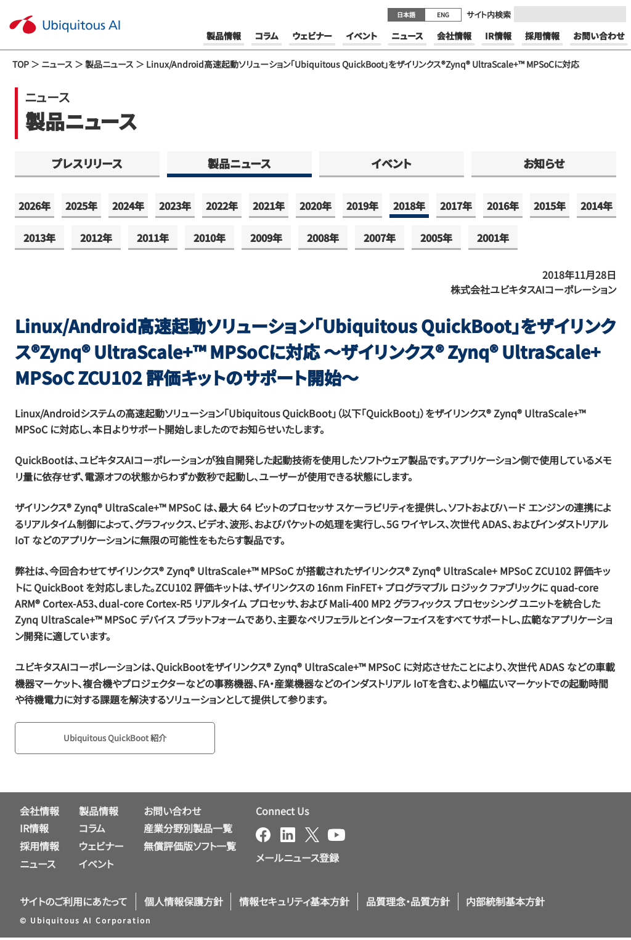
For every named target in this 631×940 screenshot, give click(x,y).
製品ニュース (109, 64)
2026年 (34, 205)
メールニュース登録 (297, 860)
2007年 (380, 237)
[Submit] (613, 14)
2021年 (269, 205)
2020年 (315, 205)
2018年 (409, 205)
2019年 (362, 205)
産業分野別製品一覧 (188, 830)
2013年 (39, 237)
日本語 (406, 14)
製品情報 (98, 813)
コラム (92, 830)
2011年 (153, 237)
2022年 (222, 205)
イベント (392, 163)
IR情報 (34, 830)
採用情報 (39, 848)
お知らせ (543, 163)
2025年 (81, 205)
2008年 (323, 237)
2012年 (96, 237)
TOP (20, 64)
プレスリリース (87, 163)
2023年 (175, 205)
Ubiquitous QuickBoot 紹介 (126, 739)
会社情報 (39, 813)
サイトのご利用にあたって (74, 903)
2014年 (596, 205)
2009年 (266, 237)
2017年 (456, 205)
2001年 (493, 237)
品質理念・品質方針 (408, 903)
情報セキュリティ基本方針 (294, 903)
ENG (443, 14)
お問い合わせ (172, 813)
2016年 (503, 205)
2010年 (209, 237)
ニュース (57, 64)
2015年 (550, 205)
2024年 (128, 205)
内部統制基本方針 (505, 903)
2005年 (436, 237)
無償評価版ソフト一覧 (190, 848)
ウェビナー (101, 848)
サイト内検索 (488, 14)
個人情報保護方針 (183, 903)
